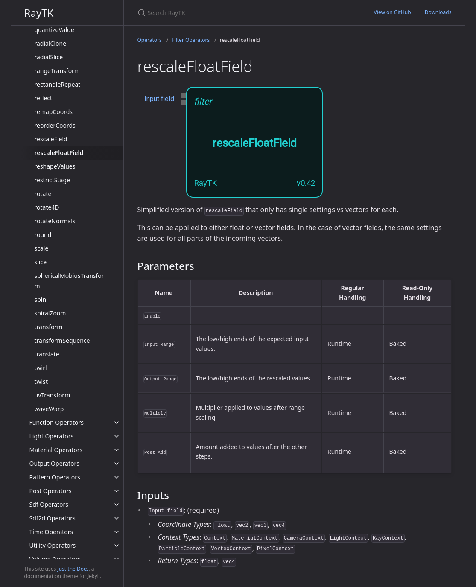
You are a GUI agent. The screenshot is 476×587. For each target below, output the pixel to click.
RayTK (39, 13)
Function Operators (56, 422)
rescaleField (51, 139)
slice (41, 262)
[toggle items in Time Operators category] (116, 532)
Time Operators (51, 532)
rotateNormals (55, 221)
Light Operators (51, 436)
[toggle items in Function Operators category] (116, 422)
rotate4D (47, 207)
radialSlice (49, 57)
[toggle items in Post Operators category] (116, 491)
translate (47, 354)
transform (49, 327)
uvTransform (52, 395)
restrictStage (52, 180)
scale (42, 248)
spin (41, 299)
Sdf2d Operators (52, 518)
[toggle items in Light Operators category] (116, 436)
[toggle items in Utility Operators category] (116, 545)
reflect (44, 98)
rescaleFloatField (59, 153)
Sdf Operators (49, 504)
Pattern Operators (54, 477)
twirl (41, 368)
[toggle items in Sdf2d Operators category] (116, 518)
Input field (159, 99)
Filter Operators (191, 40)
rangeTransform (57, 71)
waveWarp (49, 409)
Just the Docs (72, 568)
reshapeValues (55, 166)
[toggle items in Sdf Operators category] (116, 504)
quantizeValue (54, 30)
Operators (149, 40)
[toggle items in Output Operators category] (116, 463)
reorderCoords (55, 125)
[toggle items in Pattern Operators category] (116, 477)
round (43, 235)
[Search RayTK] (238, 12)
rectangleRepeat (58, 84)
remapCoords (54, 112)
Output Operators (54, 463)
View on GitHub (392, 12)
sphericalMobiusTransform (69, 281)
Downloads (438, 12)
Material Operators (56, 450)
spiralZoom (50, 313)
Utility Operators (52, 545)
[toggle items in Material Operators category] (116, 450)
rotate (43, 194)
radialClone (51, 43)
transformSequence (62, 340)
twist (41, 381)
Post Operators (50, 491)
